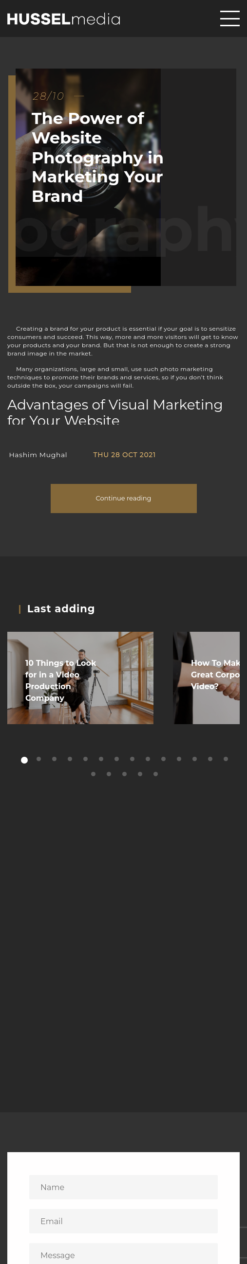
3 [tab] (55, 759)
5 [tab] (86, 759)
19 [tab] (156, 774)
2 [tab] (39, 759)
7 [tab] (117, 759)
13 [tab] (211, 759)
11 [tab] (180, 759)
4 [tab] (71, 759)
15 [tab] (94, 774)
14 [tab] (227, 759)
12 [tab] (195, 759)
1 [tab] (24, 761)
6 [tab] (102, 759)
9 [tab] (149, 759)
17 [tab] (125, 774)
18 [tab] (141, 774)
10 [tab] (164, 759)
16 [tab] (110, 774)
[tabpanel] (80, 678)
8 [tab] (133, 759)
